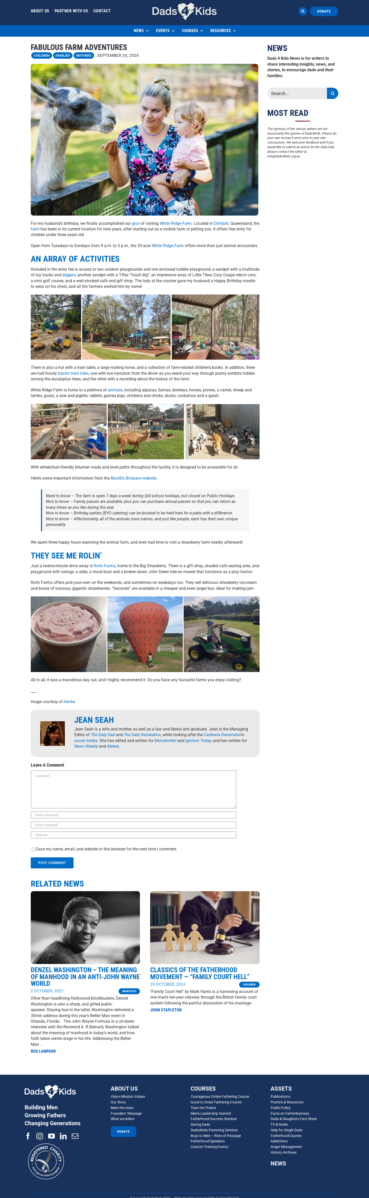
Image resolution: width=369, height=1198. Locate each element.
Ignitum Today (198, 740)
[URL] (134, 835)
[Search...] (297, 93)
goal (136, 223)
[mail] (75, 1136)
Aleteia (113, 746)
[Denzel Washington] (85, 893)
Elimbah (221, 223)
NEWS (278, 1163)
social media (85, 740)
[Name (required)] (134, 815)
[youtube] (51, 1136)
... (41, 1043)
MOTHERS (83, 55)
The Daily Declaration (142, 734)
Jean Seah (94, 720)
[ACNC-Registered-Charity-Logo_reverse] (46, 1141)
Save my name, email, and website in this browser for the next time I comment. (106, 849)
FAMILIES (63, 55)
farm (35, 229)
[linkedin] (63, 1136)
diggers (69, 274)
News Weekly (86, 746)
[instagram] (39, 1136)
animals (115, 390)
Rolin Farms (105, 565)
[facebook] (28, 1136)
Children (41, 55)
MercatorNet (166, 740)
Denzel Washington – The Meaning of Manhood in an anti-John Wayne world (85, 976)
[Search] (332, 93)
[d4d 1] (184, 4)
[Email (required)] (134, 825)
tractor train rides (73, 373)
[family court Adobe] (204, 893)
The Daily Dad (103, 734)
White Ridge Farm (176, 223)
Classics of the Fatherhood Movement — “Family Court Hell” (200, 973)
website (133, 478)
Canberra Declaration (223, 734)
